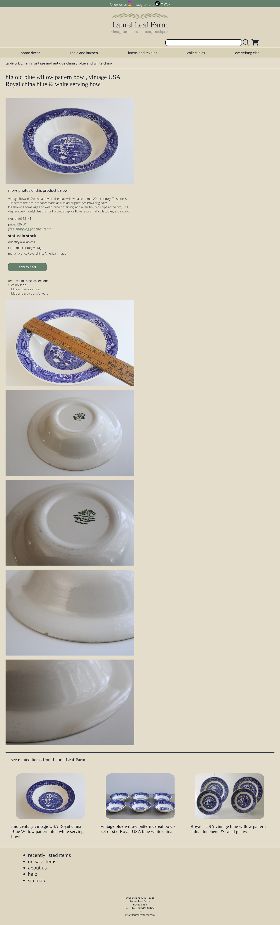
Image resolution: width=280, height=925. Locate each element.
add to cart (27, 267)
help (32, 874)
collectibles (196, 53)
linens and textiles (142, 53)
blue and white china (95, 63)
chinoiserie (18, 285)
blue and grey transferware (29, 293)
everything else (247, 53)
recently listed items (49, 855)
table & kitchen (18, 63)
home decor (30, 53)
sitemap (36, 880)
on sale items (42, 861)
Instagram (141, 4)
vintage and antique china (54, 63)
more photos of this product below (38, 190)
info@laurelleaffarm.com (140, 915)
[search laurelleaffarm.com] (246, 42)
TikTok (165, 4)
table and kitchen (84, 53)
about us (37, 868)
